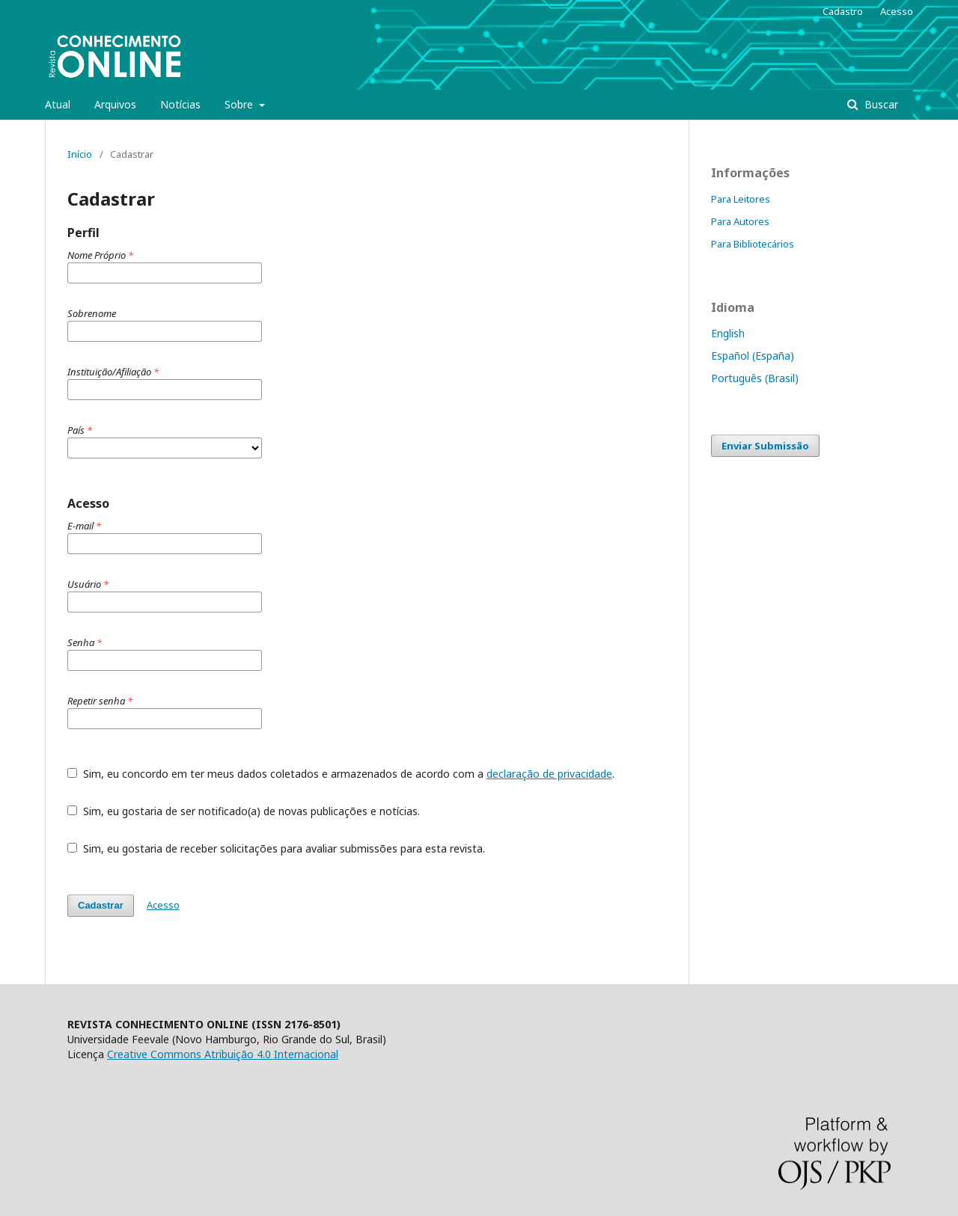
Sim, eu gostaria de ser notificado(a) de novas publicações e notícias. (243, 811)
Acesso (896, 11)
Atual (57, 104)
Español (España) (752, 355)
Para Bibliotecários (752, 244)
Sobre (240, 104)
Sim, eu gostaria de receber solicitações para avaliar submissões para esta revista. (276, 848)
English (728, 333)
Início (79, 154)
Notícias (180, 104)
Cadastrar (100, 905)
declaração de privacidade (549, 774)
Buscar (879, 104)
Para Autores (740, 221)
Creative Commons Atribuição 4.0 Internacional (222, 1054)
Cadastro (843, 11)
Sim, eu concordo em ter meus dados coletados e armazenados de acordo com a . (340, 774)
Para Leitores (740, 199)
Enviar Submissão (765, 445)
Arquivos (115, 104)
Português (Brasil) (755, 378)
